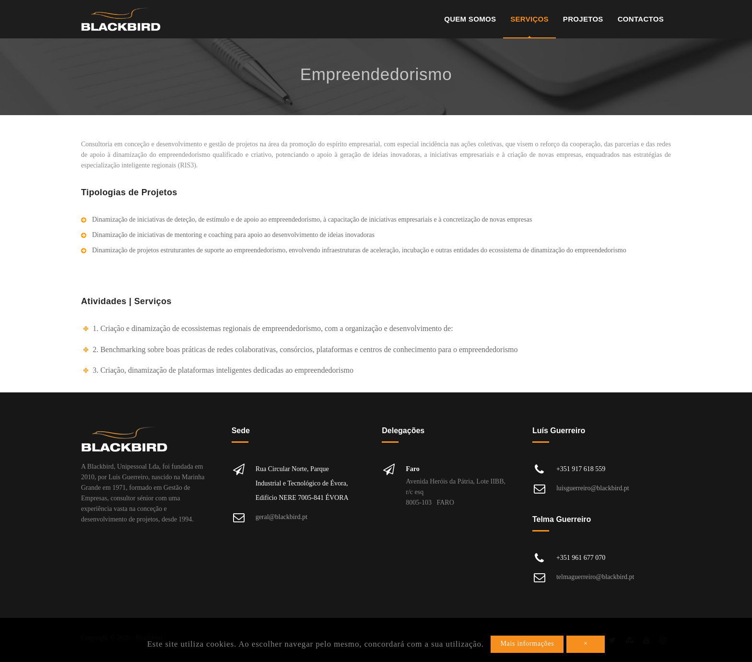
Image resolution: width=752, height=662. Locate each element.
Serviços (529, 19)
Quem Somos (470, 19)
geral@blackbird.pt (281, 516)
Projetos (583, 19)
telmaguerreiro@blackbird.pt (595, 576)
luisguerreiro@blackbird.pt (592, 488)
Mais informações (527, 643)
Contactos (641, 19)
